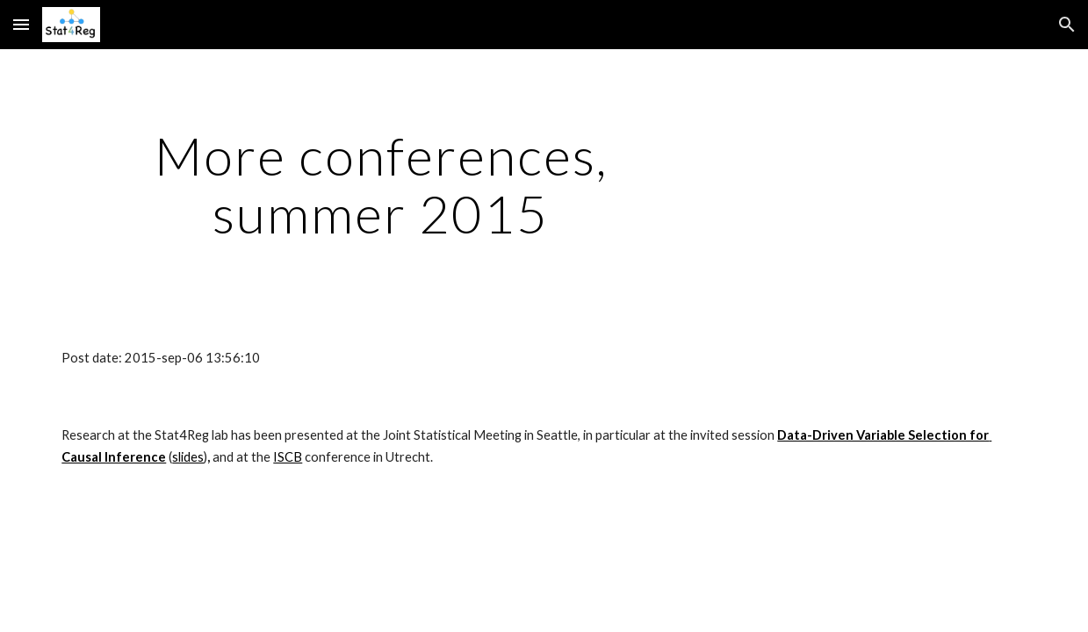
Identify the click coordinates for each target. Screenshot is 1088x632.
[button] (21, 24)
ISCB (287, 456)
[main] (380, 184)
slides (188, 456)
